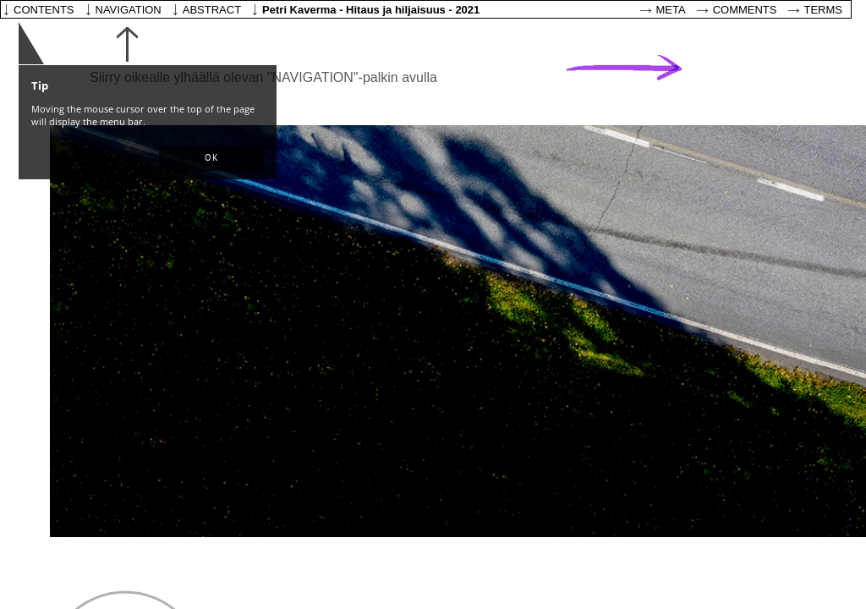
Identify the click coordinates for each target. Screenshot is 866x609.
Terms (823, 9)
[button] (211, 158)
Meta (671, 9)
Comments (745, 9)
